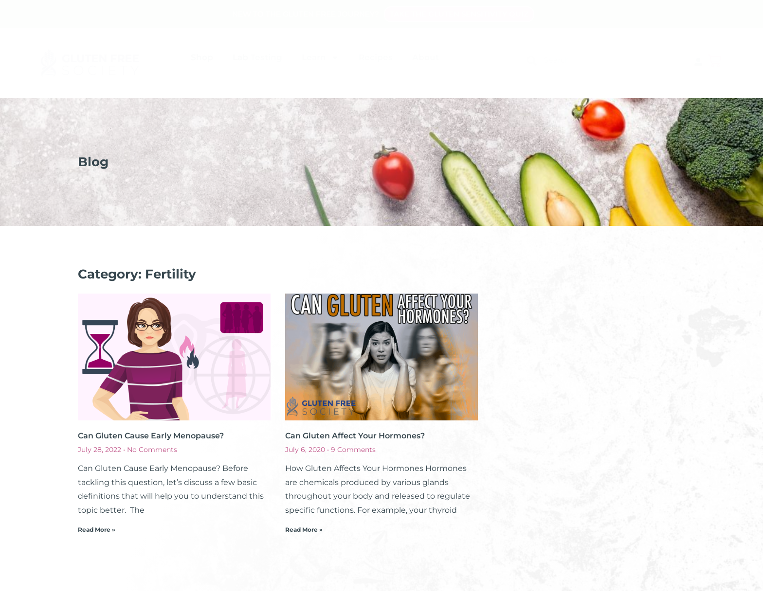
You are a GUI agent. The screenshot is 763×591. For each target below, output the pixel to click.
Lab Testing (257, 57)
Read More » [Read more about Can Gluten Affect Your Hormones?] (304, 529)
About (425, 57)
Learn (320, 58)
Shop (202, 57)
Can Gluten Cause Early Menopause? (151, 435)
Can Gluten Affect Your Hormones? (355, 435)
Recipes (376, 57)
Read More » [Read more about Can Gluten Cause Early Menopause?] (96, 529)
